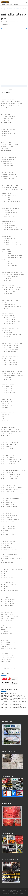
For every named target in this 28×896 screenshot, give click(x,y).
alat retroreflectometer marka (11, 103)
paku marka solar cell (8, 541)
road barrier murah (7, 612)
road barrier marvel (7, 610)
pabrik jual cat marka (8, 448)
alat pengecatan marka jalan (10, 101)
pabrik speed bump (7, 513)
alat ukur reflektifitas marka (10, 105)
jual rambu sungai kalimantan (11, 334)
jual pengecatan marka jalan (10, 300)
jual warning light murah (9, 397)
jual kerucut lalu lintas (9, 242)
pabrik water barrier (8, 526)
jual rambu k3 (5, 311)
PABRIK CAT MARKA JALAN (12, 8)
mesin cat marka (6, 425)
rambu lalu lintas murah (9, 580)
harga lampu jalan (7, 161)
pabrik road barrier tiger (9, 509)
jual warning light (7, 395)
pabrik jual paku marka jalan (10, 461)
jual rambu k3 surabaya (8, 317)
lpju (2, 418)
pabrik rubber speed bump (9, 511)
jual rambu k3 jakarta (8, 313)
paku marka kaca (6, 539)
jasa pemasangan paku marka (10, 183)
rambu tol (4, 593)
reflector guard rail (8, 599)
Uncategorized (6, 659)
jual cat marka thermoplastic (10, 201)
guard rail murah (6, 150)
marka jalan (5, 420)
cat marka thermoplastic (9, 116)
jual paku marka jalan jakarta (11, 287)
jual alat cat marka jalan (9, 187)
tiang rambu (5, 646)
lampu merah (5, 408)
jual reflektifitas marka (9, 354)
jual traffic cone (6, 388)
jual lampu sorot (6, 268)
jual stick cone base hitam (9, 382)
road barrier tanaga (7, 618)
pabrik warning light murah (10, 524)
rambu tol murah (6, 595)
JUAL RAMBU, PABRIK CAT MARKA (14, 890)
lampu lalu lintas (6, 405)
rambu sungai (5, 588)
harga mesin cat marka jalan (10, 168)
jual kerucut (5, 240)
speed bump (4, 631)
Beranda (3, 8)
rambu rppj (4, 586)
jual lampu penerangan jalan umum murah (12, 258)
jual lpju (4, 270)
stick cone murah (6, 644)
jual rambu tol (6, 336)
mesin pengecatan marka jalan (11, 431)
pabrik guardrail (6, 446)
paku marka (4, 532)
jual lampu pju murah (8, 263)
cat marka (4, 110)
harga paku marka (7, 172)
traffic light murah (7, 657)
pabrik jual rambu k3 (7, 466)
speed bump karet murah (9, 636)
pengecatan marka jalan (9, 550)
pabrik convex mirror (8, 438)
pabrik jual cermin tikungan (10, 453)
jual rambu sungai (7, 332)
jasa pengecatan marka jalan (10, 185)
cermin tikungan (6, 125)
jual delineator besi (7, 217)
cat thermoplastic (7, 118)
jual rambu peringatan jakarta (11, 326)
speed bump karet (6, 633)
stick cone (4, 640)
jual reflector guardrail (9, 352)
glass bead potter (7, 146)
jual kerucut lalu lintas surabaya (12, 247)
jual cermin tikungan (8, 204)
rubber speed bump (7, 627)
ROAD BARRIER (5, 608)
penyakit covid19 (6, 552)
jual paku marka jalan (8, 285)
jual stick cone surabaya (9, 384)
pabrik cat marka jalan (8, 436)
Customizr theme (22, 893)
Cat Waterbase (5, 120)
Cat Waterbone (6, 123)
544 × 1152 (18, 23)
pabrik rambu (5, 500)
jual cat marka (6, 193)
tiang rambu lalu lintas (9, 649)
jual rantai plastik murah (9, 347)
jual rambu (4, 309)
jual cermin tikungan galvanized (12, 206)
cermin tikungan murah (8, 129)
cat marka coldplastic (8, 112)
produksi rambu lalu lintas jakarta (12, 569)
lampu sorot (5, 416)
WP (9, 893)
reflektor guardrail (7, 605)
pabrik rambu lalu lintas (9, 502)
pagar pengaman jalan (8, 528)
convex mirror (6, 131)
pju (2, 560)
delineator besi (6, 140)
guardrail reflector (7, 155)
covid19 (3, 135)
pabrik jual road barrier (9, 479)
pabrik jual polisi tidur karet (10, 463)
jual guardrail (6, 236)
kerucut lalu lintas (7, 401)
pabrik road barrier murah (10, 506)
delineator (4, 138)
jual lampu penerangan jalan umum (12, 255)
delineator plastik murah (9, 144)
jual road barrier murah (9, 362)
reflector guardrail (7, 601)
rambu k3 (4, 575)
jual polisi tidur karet (8, 304)
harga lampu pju (6, 163)
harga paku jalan (6, 170)
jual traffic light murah (9, 392)
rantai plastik (5, 597)
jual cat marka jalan (7, 199)
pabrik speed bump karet (9, 515)
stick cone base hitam (8, 642)
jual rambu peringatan (8, 324)
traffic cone (5, 651)
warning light (5, 661)
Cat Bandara (5, 107)
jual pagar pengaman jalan (10, 276)
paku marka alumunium (8, 534)
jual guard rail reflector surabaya (12, 234)
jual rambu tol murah (8, 339)
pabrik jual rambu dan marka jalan (12, 21)
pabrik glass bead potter (9, 444)
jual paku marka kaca (8, 291)
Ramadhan (4, 571)
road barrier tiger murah (9, 623)
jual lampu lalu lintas (8, 251)
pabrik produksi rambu (8, 496)
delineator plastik (7, 142)
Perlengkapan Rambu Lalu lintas (11, 558)
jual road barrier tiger (8, 367)
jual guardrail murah (8, 238)
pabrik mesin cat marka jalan (10, 491)
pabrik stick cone (6, 517)
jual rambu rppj (6, 330)
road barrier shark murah (9, 616)
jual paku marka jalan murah (10, 289)
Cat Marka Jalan (6, 114)
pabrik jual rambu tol (8, 472)
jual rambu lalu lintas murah (10, 321)
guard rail (4, 148)
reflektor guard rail (8, 603)
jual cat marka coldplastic (10, 195)
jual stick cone (6, 380)
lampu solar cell (6, 414)
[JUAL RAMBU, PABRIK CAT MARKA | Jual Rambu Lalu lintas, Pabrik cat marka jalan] (5, 2)
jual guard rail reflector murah (11, 232)
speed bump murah (7, 638)
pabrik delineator (7, 440)
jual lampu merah (6, 253)
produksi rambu (6, 565)
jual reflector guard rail (9, 349)
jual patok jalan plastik (9, 298)
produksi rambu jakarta (9, 567)
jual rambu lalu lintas (8, 319)
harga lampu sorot (7, 166)
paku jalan (4, 530)
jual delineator (6, 214)
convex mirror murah (8, 133)
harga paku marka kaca (8, 174)
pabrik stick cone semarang (10, 519)
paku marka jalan (6, 537)
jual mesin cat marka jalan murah (12, 272)
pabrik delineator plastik (9, 442)
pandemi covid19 (6, 543)
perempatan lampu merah (9, 554)
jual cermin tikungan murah (10, 208)
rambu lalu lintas (7, 578)
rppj (2, 625)
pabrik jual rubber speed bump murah (13, 481)
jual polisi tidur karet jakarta (11, 306)
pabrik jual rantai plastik (9, 476)
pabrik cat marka (6, 433)
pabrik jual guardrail (8, 457)
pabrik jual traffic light (9, 485)
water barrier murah (8, 668)
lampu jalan (5, 403)
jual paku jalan (6, 278)
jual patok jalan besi (8, 296)
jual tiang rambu (6, 386)
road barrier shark (7, 614)
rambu (3, 573)
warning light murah (8, 664)
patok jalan (5, 545)
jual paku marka (6, 281)
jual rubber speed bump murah (11, 373)
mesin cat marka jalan (8, 427)
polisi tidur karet (7, 562)
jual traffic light (7, 390)
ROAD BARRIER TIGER (7, 621)
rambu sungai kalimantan (9, 590)
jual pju (3, 302)
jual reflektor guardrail (9, 356)
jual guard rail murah (8, 225)
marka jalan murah (7, 423)
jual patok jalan (6, 293)
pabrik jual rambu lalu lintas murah (13, 470)
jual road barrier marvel (9, 360)
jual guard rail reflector (9, 227)
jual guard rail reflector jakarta (12, 229)
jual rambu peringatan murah (10, 328)
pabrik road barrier (7, 504)
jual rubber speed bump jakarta (11, 371)
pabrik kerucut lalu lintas (9, 489)
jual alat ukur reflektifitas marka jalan (12, 190)
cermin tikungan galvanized (10, 127)
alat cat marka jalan (7, 99)
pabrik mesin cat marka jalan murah (12, 494)
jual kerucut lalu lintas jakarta (11, 245)
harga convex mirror (8, 159)
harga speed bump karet (9, 178)
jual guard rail (6, 223)
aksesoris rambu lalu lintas (10, 97)
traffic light (5, 653)
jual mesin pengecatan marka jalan (12, 274)
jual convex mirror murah (9, 212)
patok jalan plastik (7, 547)
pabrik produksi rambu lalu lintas (12, 498)
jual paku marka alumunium (10, 283)
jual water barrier (7, 399)
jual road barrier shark (9, 364)
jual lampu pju (5, 261)
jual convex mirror (7, 210)
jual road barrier (7, 358)
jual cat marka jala (7, 197)
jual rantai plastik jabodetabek (11, 343)
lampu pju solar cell (7, 412)
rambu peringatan (7, 582)
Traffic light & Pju (7, 655)
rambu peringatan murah (9, 584)
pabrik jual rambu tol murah (10, 474)
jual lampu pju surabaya (9, 265)
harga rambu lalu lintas (9, 176)
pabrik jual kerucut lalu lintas (11, 459)
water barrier (5, 666)
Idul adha (4, 181)
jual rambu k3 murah (7, 315)
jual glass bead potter (8, 221)
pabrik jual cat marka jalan (10, 451)
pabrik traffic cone (7, 522)
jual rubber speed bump (8, 369)
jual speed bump (6, 377)
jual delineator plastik (8, 219)
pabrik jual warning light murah (11, 487)
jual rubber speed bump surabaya (12, 375)
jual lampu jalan (6, 249)
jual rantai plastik (7, 341)
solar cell (4, 629)
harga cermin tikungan (8, 157)
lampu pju (4, 410)
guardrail (4, 153)
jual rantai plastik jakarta (10, 345)
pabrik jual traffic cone (9, 483)
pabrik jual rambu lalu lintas (10, 468)
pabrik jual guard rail (8, 455)
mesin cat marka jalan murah (10, 429)
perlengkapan (5, 556)
